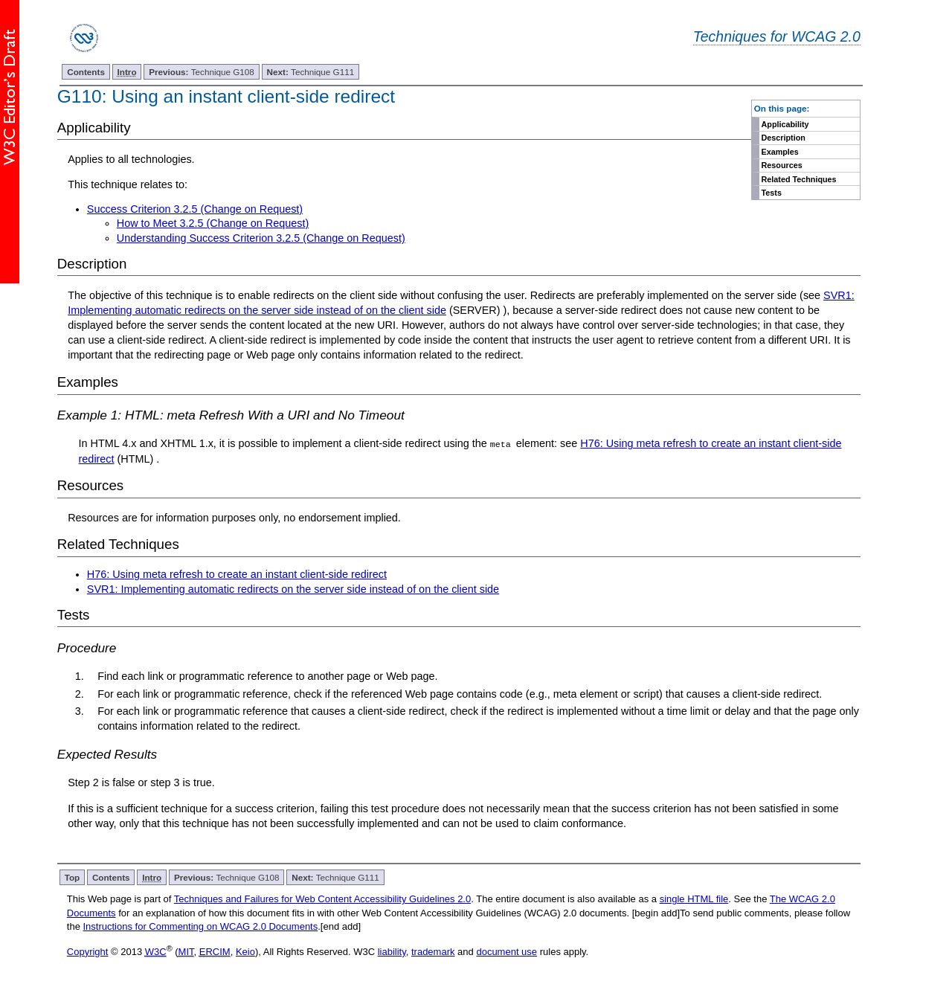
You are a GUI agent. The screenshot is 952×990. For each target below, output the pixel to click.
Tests (772, 192)
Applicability (785, 124)
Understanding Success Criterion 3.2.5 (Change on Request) (261, 238)
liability (392, 951)
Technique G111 (311, 72)
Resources (782, 165)
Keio (245, 951)
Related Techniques (799, 179)
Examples (780, 151)
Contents (86, 72)
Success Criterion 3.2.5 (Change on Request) (195, 209)
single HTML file (694, 898)
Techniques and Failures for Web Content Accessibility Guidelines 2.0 (322, 898)
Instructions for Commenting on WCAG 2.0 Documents (200, 926)
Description (783, 137)
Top (72, 877)
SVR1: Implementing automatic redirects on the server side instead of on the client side (293, 589)
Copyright (88, 951)
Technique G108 (201, 72)
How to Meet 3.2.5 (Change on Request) (213, 223)
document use (506, 951)
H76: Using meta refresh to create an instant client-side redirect (237, 574)
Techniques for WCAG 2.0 (777, 36)
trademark (433, 951)
